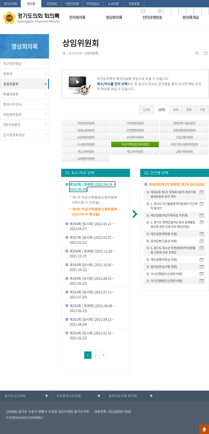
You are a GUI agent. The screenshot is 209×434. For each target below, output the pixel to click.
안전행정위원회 (135, 130)
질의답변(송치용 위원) (164, 266)
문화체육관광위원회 (184, 130)
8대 (189, 109)
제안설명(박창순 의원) (164, 259)
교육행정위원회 (85, 158)
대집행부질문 (12, 114)
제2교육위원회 (135, 151)
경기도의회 (10, 3)
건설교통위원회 (184, 137)
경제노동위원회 (85, 130)
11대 (146, 109)
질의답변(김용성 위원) (164, 241)
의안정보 (51, 3)
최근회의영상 (12, 63)
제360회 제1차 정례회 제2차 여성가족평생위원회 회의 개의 (173, 194)
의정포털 (134, 3)
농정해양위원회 (85, 137)
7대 (202, 109)
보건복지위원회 (135, 137)
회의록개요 (190, 17)
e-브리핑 (113, 3)
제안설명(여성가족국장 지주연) (169, 215)
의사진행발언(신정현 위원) (166, 274)
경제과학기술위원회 (184, 123)
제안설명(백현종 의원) (164, 234)
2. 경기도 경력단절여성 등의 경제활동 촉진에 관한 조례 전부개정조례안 (173, 224)
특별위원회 (11, 94)
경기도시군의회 (15, 395)
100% (151, 11)
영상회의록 (114, 17)
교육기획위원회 (184, 151)
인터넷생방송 (152, 17)
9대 (175, 109)
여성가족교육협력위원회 (184, 144)
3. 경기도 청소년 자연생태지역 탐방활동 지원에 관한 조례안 (173, 250)
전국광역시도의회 (68, 395)
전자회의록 (77, 17)
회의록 (31, 3)
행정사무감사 (12, 104)
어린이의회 (72, 3)
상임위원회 (11, 83)
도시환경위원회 (85, 144)
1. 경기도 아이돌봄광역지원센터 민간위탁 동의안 (174, 205)
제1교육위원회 (86, 151)
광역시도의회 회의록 (123, 395)
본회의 (7, 73)
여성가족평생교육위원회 (135, 144)
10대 (161, 109)
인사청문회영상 (14, 134)
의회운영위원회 (85, 123)
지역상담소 (93, 3)
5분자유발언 (11, 124)
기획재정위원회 (135, 123)
